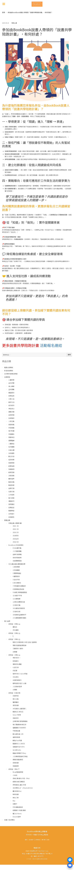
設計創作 (11, 405)
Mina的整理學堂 (18, 772)
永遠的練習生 (17, 680)
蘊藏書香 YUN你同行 (19, 728)
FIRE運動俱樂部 (18, 807)
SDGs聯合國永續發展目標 (16, 564)
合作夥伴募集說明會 (11, 374)
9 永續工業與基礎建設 (20, 592)
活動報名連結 (51, 345)
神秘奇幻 (11, 409)
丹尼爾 (15, 670)
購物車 (43, 839)
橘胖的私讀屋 (17, 664)
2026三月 (16, 532)
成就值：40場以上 (14, 624)
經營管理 (11, 463)
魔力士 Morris (17, 813)
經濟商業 (11, 460)
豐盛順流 (11, 393)
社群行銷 (11, 491)
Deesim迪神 (17, 817)
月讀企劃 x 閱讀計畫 (15, 523)
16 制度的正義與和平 (19, 615)
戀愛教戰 (11, 425)
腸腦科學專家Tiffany (19, 753)
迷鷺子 (15, 804)
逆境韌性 (11, 517)
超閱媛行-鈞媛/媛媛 (19, 810)
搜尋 (69, 354)
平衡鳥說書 (16, 731)
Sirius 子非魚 (17, 715)
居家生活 (11, 402)
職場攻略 (11, 482)
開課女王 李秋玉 (18, 712)
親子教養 (11, 431)
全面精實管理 (17, 561)
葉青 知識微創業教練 (19, 645)
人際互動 (11, 421)
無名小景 (16, 798)
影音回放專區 (8, 371)
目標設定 (11, 507)
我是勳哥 (16, 766)
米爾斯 (15, 690)
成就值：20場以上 (14, 639)
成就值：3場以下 (14, 769)
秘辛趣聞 (11, 447)
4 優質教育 (16, 576)
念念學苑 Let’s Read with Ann (23, 788)
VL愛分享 (16, 667)
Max (14, 801)
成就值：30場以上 (14, 633)
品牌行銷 (11, 488)
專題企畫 (14, 23)
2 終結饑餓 (16, 570)
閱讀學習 (11, 511)
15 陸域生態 (16, 611)
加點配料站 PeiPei (19, 747)
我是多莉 (16, 718)
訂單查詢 (37, 839)
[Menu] (4, 4)
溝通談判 (11, 501)
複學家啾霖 (16, 737)
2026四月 (16, 535)
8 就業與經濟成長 (18, 589)
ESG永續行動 (17, 548)
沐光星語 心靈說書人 (19, 708)
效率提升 (11, 514)
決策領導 (11, 476)
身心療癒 (11, 386)
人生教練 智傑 (17, 686)
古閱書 (15, 652)
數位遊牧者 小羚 (18, 734)
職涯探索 (11, 485)
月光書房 (16, 630)
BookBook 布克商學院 (15, 545)
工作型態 (11, 495)
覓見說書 (16, 705)
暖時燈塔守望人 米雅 (19, 683)
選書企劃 (7, 520)
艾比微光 (16, 677)
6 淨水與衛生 (17, 583)
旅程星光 (16, 661)
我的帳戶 (31, 839)
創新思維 (11, 472)
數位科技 (11, 456)
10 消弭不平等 (17, 596)
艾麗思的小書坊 (18, 648)
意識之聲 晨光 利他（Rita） (22, 778)
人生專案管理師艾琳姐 (20, 756)
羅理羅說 (16, 702)
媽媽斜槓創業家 (18, 760)
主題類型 (7, 377)
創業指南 (11, 466)
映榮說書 (16, 794)
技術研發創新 (17, 558)
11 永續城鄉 (16, 599)
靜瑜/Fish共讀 (17, 740)
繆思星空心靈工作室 (19, 785)
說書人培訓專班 (9, 820)
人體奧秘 (11, 444)
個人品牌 (7, 621)
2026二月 (16, 529)
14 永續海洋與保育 (19, 608)
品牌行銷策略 (17, 554)
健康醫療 (11, 440)
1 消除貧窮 (16, 567)
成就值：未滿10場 (14, 693)
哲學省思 (11, 396)
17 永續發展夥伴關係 (19, 618)
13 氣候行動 (16, 605)
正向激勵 (11, 389)
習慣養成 (11, 504)
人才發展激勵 (17, 551)
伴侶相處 (11, 428)
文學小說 (11, 399)
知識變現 (11, 469)
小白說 (15, 775)
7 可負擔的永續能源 (19, 586)
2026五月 (16, 539)
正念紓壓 (11, 383)
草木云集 (16, 699)
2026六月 (16, 542)
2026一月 (16, 526)
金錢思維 (11, 415)
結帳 (48, 839)
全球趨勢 (11, 453)
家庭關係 (11, 434)
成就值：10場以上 (14, 655)
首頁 (3, 12)
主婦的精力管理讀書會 (20, 721)
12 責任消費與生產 (19, 602)
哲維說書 (16, 763)
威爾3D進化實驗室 (19, 782)
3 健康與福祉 (17, 573)
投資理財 (11, 418)
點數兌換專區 (8, 367)
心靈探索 (11, 380)
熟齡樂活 (11, 437)
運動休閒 (11, 412)
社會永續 (11, 450)
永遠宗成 (16, 696)
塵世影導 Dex (17, 791)
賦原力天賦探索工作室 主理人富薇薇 (25, 642)
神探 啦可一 (16, 658)
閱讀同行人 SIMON (19, 744)
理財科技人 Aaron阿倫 (20, 674)
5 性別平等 (16, 580)
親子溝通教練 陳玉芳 (19, 724)
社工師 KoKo (17, 750)
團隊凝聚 (11, 479)
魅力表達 (11, 498)
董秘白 (15, 627)
